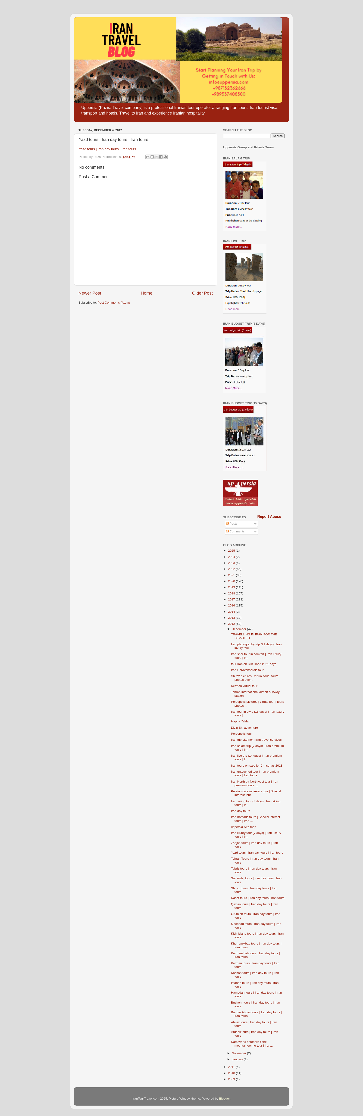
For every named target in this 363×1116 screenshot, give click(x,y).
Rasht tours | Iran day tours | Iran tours (258, 898)
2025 (232, 550)
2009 (232, 1079)
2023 (232, 563)
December (239, 629)
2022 (232, 569)
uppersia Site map (243, 827)
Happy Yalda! (240, 721)
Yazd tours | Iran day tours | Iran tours (107, 149)
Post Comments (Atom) (114, 302)
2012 (232, 623)
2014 (232, 611)
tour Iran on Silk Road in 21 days (253, 664)
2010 (232, 1073)
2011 (232, 1067)
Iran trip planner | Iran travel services (256, 739)
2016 (232, 605)
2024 (232, 557)
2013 (232, 617)
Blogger (224, 1098)
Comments (235, 531)
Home (146, 293)
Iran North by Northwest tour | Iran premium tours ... (254, 783)
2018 (232, 593)
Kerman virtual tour (244, 686)
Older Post (202, 293)
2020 (232, 581)
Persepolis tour (241, 733)
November (239, 1053)
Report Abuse (269, 517)
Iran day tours (240, 811)
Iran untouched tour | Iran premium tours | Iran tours (255, 773)
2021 (232, 575)
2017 (232, 599)
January (238, 1059)
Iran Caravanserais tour (247, 670)
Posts (232, 523)
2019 (232, 587)
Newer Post (89, 293)
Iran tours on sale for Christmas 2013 (256, 765)
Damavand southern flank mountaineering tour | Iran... (252, 1043)
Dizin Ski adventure (244, 727)
